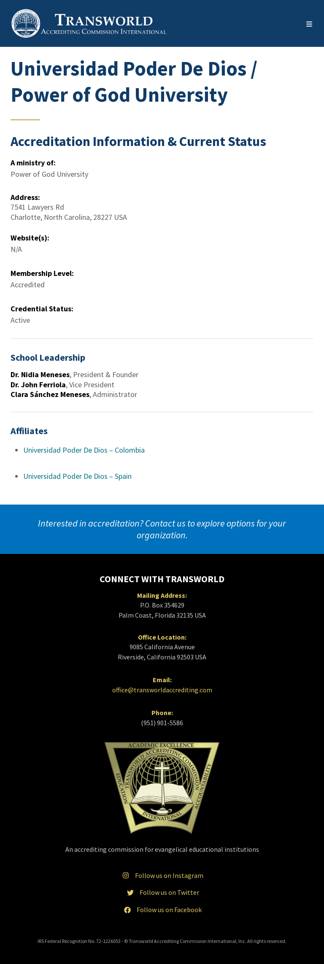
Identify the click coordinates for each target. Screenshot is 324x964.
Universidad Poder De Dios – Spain (77, 476)
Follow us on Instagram (162, 875)
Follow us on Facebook (162, 909)
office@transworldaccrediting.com (162, 690)
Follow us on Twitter (162, 892)
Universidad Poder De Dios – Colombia (84, 450)
